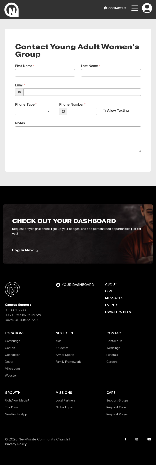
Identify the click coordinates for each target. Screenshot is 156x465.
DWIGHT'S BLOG (118, 312)
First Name (23, 66)
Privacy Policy (16, 444)
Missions (64, 392)
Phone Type (25, 105)
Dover (9, 361)
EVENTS (111, 305)
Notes (20, 123)
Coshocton (12, 354)
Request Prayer (117, 414)
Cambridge (12, 341)
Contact (114, 333)
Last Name (89, 66)
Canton (10, 348)
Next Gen (64, 333)
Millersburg (12, 368)
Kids (59, 341)
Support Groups (117, 400)
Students (62, 348)
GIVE (109, 291)
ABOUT (111, 284)
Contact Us (114, 341)
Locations (15, 333)
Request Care (116, 407)
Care (111, 392)
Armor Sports (65, 354)
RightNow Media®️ (17, 400)
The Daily (11, 407)
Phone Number (71, 105)
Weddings (113, 348)
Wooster (11, 375)
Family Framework (68, 361)
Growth (13, 392)
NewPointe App (16, 414)
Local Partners (66, 400)
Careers (112, 361)
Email (19, 85)
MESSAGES (114, 298)
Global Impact (65, 407)
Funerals (112, 354)
